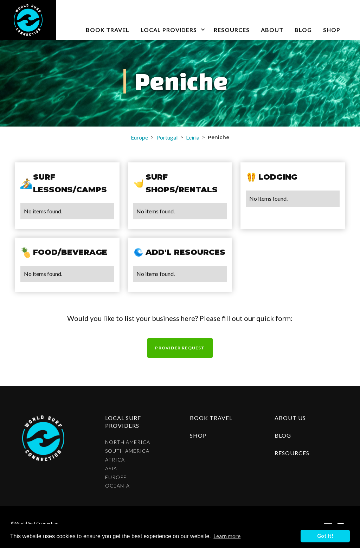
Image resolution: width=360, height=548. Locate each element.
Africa (115, 460)
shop (198, 435)
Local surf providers (123, 421)
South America (127, 451)
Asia (111, 468)
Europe (139, 137)
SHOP (331, 29)
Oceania (117, 486)
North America (127, 442)
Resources (232, 29)
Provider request (180, 347)
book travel (107, 29)
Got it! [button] (325, 536)
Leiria (192, 137)
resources (292, 453)
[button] (171, 20)
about (272, 29)
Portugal (167, 137)
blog (303, 29)
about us (290, 417)
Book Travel (211, 417)
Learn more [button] (226, 536)
